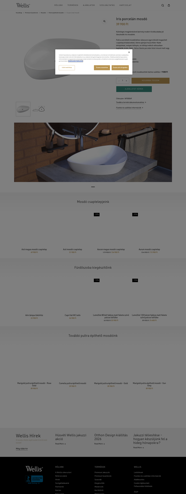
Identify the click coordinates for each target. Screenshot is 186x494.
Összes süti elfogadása (120, 67)
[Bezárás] (129, 52)
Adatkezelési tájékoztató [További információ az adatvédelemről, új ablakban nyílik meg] (75, 61)
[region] (93, 62)
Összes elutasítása (102, 67)
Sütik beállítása (67, 67)
